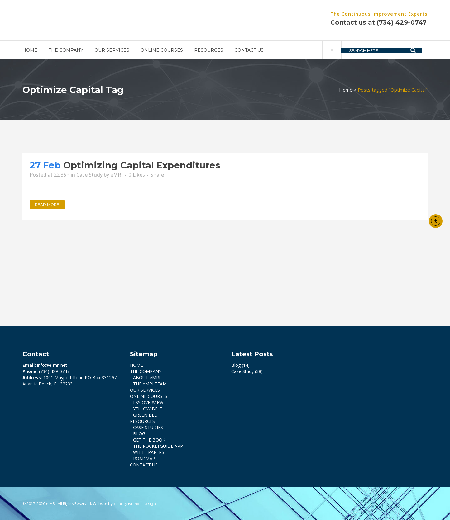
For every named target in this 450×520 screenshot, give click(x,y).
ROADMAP (144, 458)
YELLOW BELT (148, 409)
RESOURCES (142, 421)
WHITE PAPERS (148, 452)
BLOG (139, 434)
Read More (47, 204)
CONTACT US (144, 465)
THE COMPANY (145, 371)
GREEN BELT (146, 415)
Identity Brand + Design (134, 503)
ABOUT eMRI (146, 378)
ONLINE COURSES (148, 396)
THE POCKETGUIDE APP (158, 446)
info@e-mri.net (52, 365)
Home (345, 90)
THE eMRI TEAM (150, 384)
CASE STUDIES (148, 427)
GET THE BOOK (149, 440)
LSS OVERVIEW (148, 402)
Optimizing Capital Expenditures (141, 165)
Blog (236, 365)
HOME (136, 365)
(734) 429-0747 (402, 22)
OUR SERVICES (145, 390)
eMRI (116, 174)
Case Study (89, 174)
